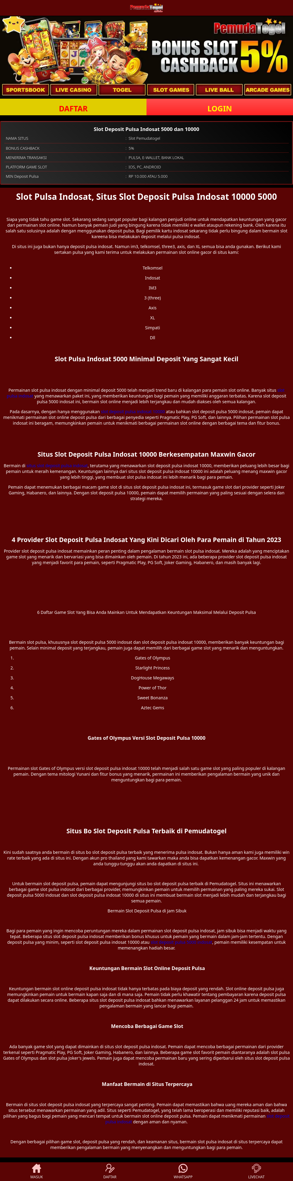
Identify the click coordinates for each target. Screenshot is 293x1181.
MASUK (37, 1171)
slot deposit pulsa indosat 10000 (133, 411)
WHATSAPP (183, 1171)
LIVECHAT (256, 1171)
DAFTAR (73, 108)
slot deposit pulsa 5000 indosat (181, 942)
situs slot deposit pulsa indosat (57, 465)
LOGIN (220, 108)
